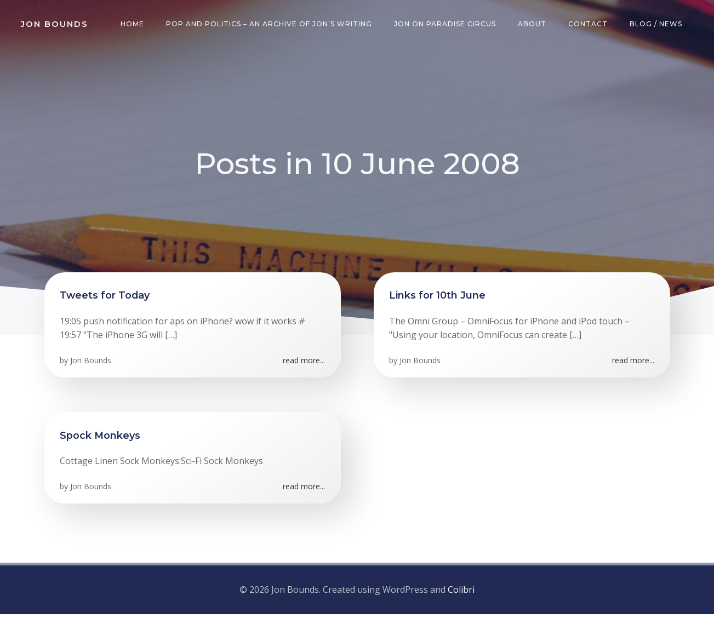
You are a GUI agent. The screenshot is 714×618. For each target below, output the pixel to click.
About (533, 24)
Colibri (461, 593)
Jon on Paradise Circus (447, 24)
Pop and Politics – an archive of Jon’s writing (271, 24)
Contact (589, 24)
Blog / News (657, 24)
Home (134, 24)
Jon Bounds (91, 365)
